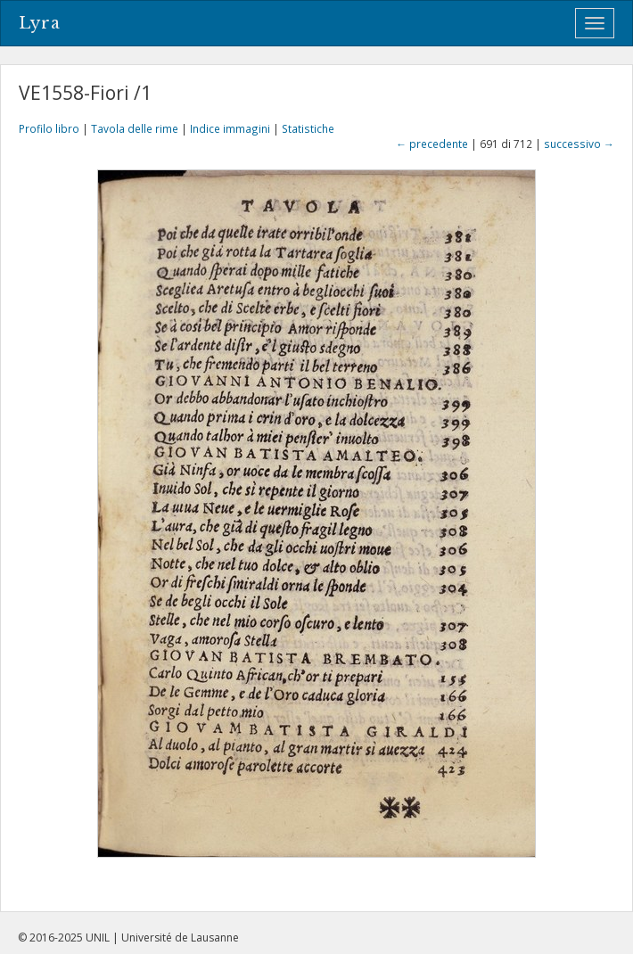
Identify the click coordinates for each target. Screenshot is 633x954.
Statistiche (308, 128)
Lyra (40, 23)
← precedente (432, 143)
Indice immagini (230, 128)
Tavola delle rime (134, 128)
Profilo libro (49, 128)
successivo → (579, 143)
